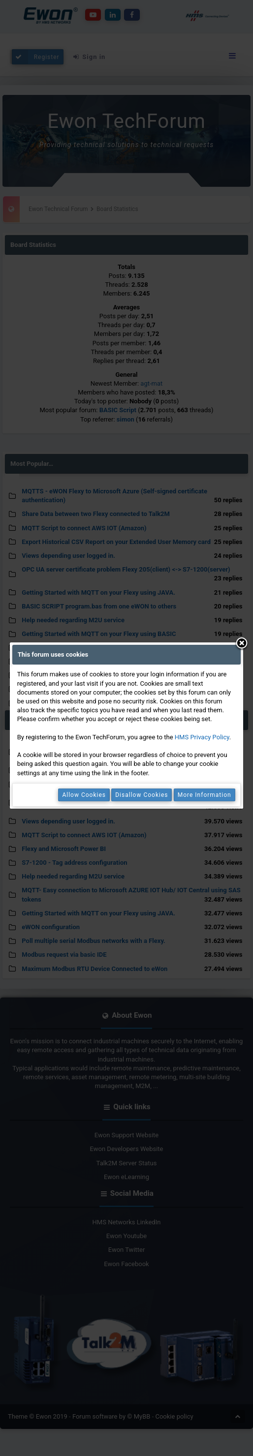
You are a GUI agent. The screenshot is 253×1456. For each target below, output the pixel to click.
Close (241, 644)
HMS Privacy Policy (202, 737)
